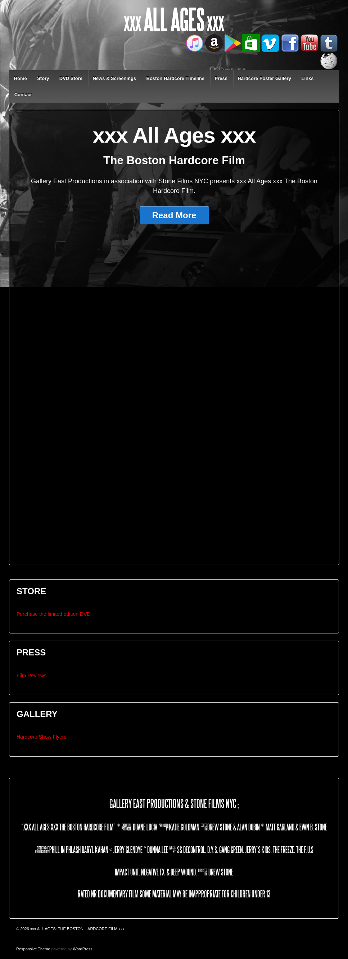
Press (220, 78)
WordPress (82, 949)
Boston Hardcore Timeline (175, 78)
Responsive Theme (33, 949)
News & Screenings (114, 78)
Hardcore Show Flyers (42, 737)
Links (307, 78)
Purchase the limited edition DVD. (54, 614)
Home (20, 78)
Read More (174, 215)
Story (43, 78)
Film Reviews (31, 675)
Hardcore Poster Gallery (264, 78)
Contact (23, 94)
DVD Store (70, 78)
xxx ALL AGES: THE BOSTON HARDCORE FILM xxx (77, 929)
